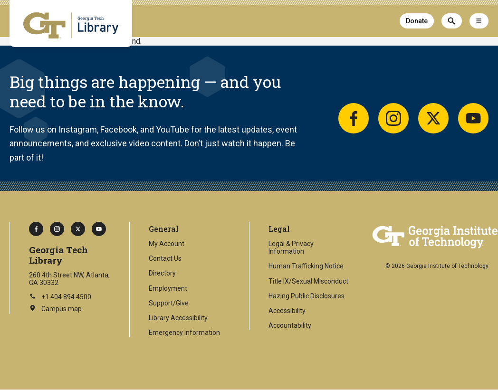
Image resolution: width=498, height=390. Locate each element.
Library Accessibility (178, 318)
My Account (166, 243)
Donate (417, 21)
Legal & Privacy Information (291, 247)
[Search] (451, 21)
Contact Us (165, 258)
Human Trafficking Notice (306, 266)
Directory (162, 273)
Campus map (55, 309)
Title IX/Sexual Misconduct (308, 281)
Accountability (289, 325)
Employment (168, 288)
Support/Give (169, 303)
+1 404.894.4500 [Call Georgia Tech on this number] (60, 297)
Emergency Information (184, 332)
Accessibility (287, 310)
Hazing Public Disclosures (306, 296)
